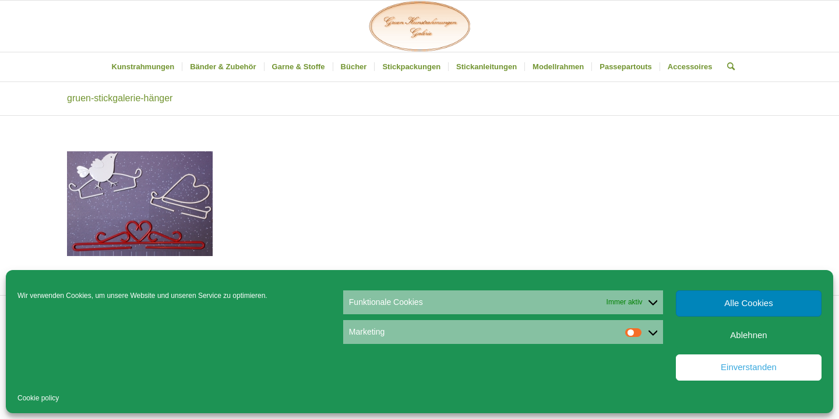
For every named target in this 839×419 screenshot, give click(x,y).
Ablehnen (748, 335)
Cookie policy (38, 398)
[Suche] (727, 66)
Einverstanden (749, 367)
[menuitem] (143, 66)
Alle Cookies (748, 303)
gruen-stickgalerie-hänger (119, 98)
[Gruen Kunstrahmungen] (419, 26)
